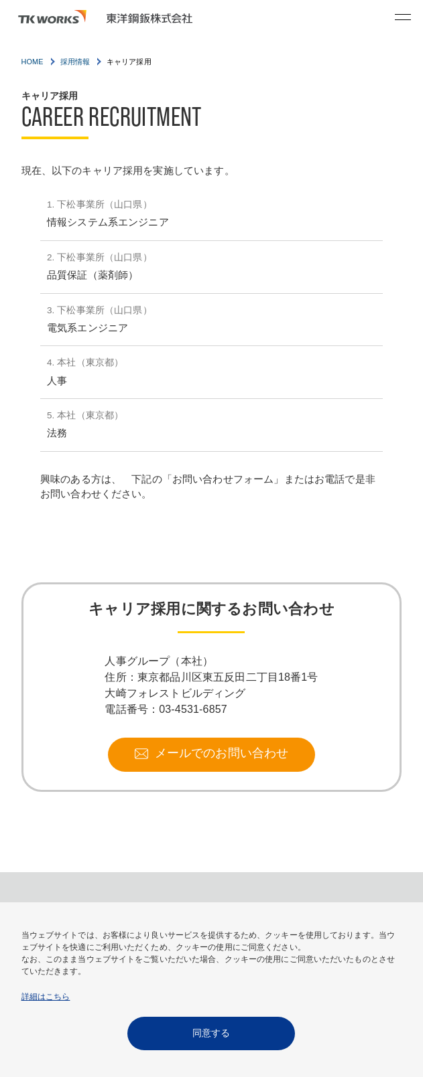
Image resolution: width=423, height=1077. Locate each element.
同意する (211, 1032)
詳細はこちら (45, 996)
